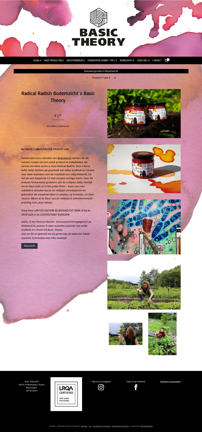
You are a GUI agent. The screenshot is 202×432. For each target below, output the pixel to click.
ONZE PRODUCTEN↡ (54, 60)
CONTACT (157, 60)
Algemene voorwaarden (170, 382)
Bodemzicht (64, 158)
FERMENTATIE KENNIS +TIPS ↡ (102, 60)
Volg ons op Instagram (101, 382)
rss (90, 426)
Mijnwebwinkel (147, 426)
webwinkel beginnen (120, 426)
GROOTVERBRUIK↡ (75, 60)
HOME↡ (37, 60)
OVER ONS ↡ (143, 60)
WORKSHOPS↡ (127, 60)
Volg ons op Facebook (135, 382)
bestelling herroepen (101, 426)
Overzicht (29, 245)
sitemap (84, 426)
